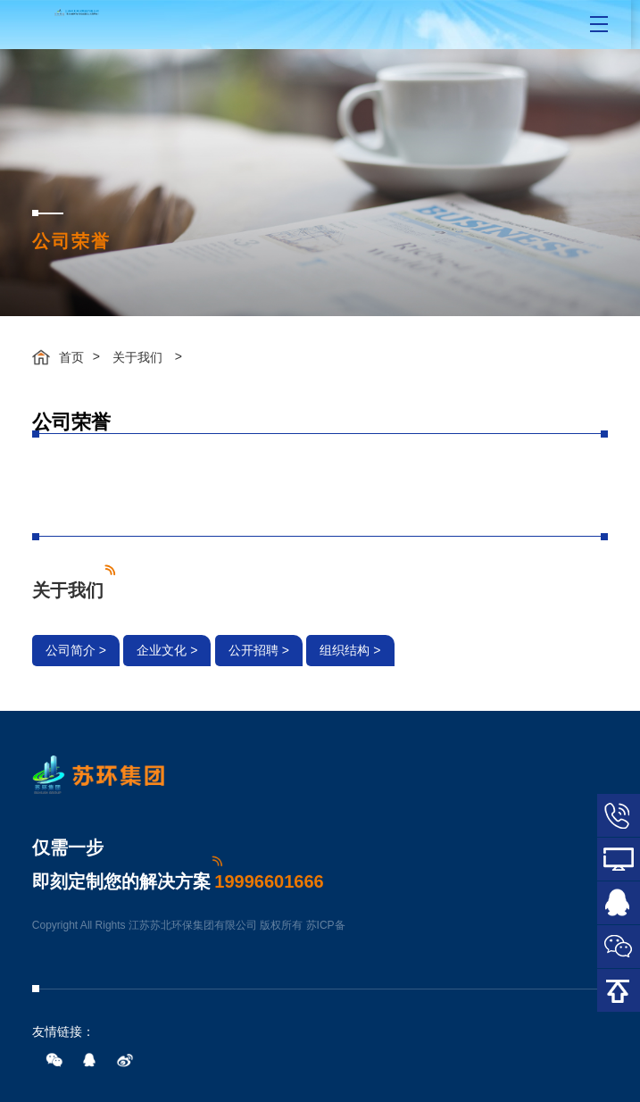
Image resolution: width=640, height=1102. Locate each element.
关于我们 (137, 357)
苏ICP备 (325, 925)
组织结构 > (350, 650)
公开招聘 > (259, 650)
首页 (71, 357)
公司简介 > (76, 650)
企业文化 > (167, 650)
